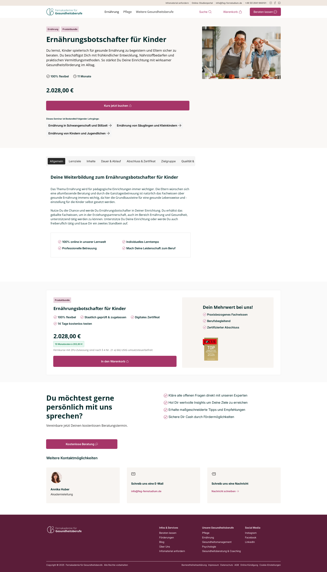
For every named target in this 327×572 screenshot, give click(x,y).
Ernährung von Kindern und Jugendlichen (79, 133)
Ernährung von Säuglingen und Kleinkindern (149, 125)
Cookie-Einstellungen (270, 565)
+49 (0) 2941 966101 (255, 3)
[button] (56, 161)
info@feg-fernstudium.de (229, 3)
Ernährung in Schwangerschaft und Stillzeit (80, 125)
